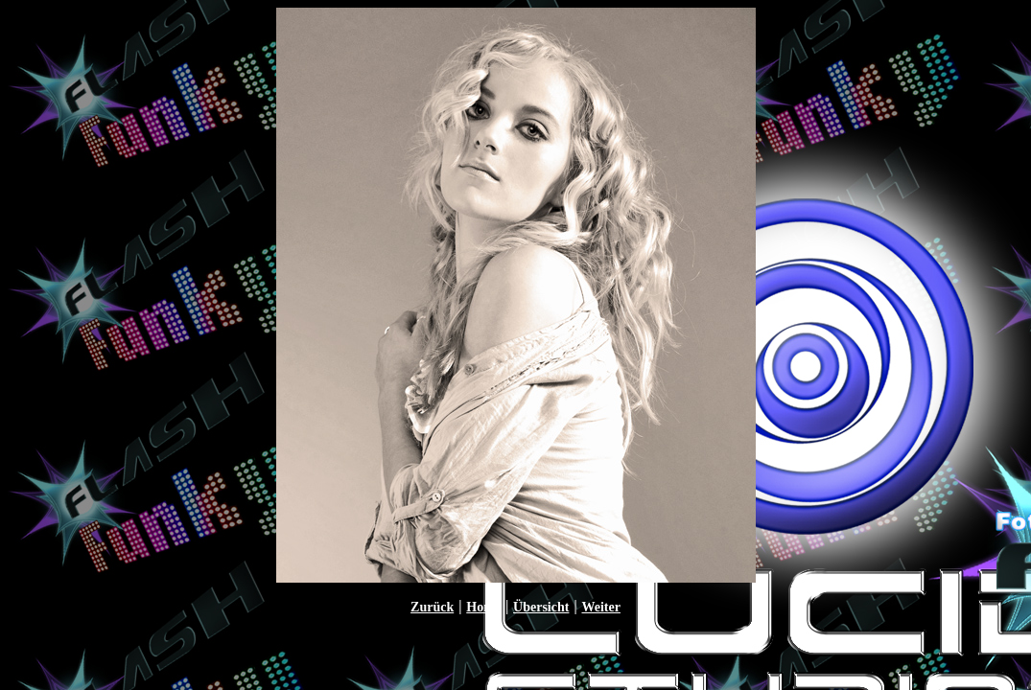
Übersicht (541, 607)
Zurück (432, 607)
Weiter (600, 607)
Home (483, 607)
